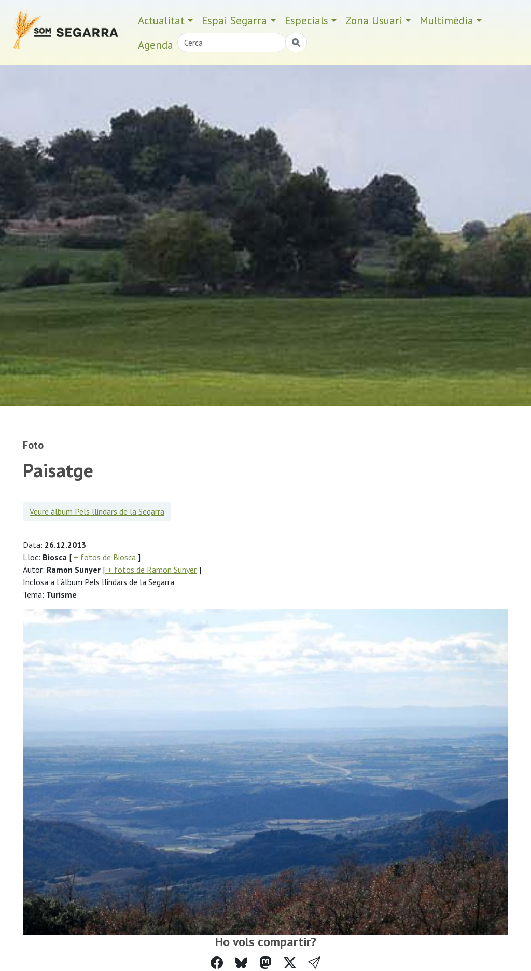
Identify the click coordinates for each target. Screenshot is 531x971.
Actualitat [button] (161, 20)
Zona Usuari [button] (373, 20)
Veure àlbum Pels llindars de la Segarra (97, 511)
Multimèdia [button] (446, 20)
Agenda (155, 45)
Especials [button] (306, 20)
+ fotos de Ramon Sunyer (151, 569)
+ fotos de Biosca (104, 557)
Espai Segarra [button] (234, 20)
